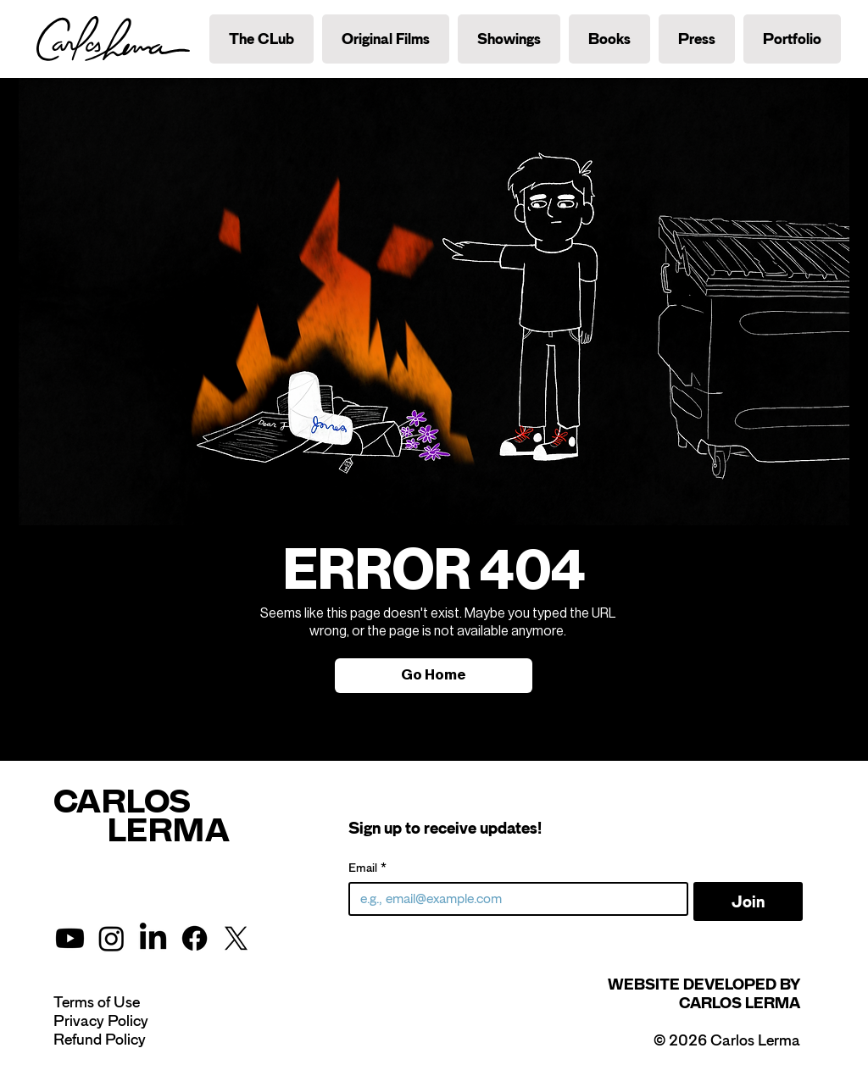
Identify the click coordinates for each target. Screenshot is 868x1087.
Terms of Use (96, 1002)
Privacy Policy (100, 1021)
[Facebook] (194, 938)
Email (367, 868)
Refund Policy (99, 1039)
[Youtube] (69, 938)
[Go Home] (433, 675)
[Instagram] (111, 938)
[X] (236, 938)
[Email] (513, 899)
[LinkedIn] (153, 938)
